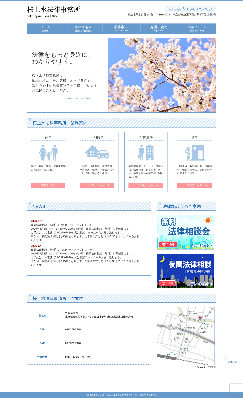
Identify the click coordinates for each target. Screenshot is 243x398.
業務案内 (108, 27)
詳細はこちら (48, 185)
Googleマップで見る (206, 367)
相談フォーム (186, 27)
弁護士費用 (147, 27)
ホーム (31, 27)
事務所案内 (71, 27)
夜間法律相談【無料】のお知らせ (51, 224)
